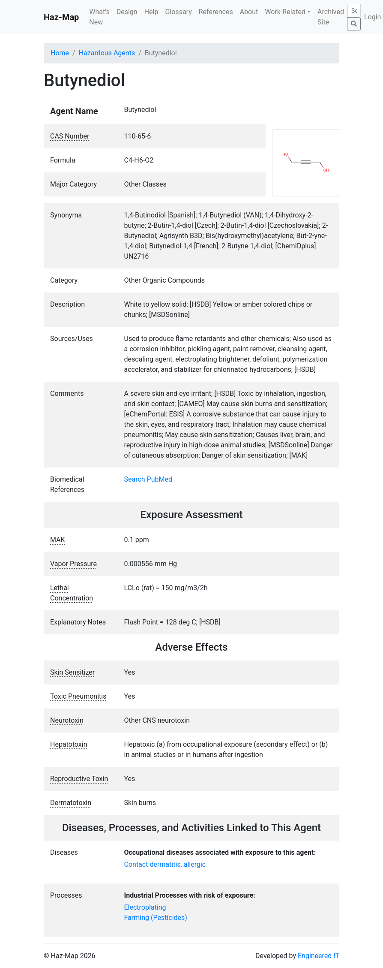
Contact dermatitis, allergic (165, 864)
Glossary (178, 12)
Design (127, 12)
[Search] (354, 10)
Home (60, 53)
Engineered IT (318, 956)
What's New (99, 17)
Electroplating (145, 907)
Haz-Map (61, 17)
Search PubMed (148, 479)
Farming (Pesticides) (155, 918)
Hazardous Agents (107, 53)
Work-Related (285, 12)
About (249, 12)
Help (151, 12)
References (216, 12)
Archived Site (330, 17)
